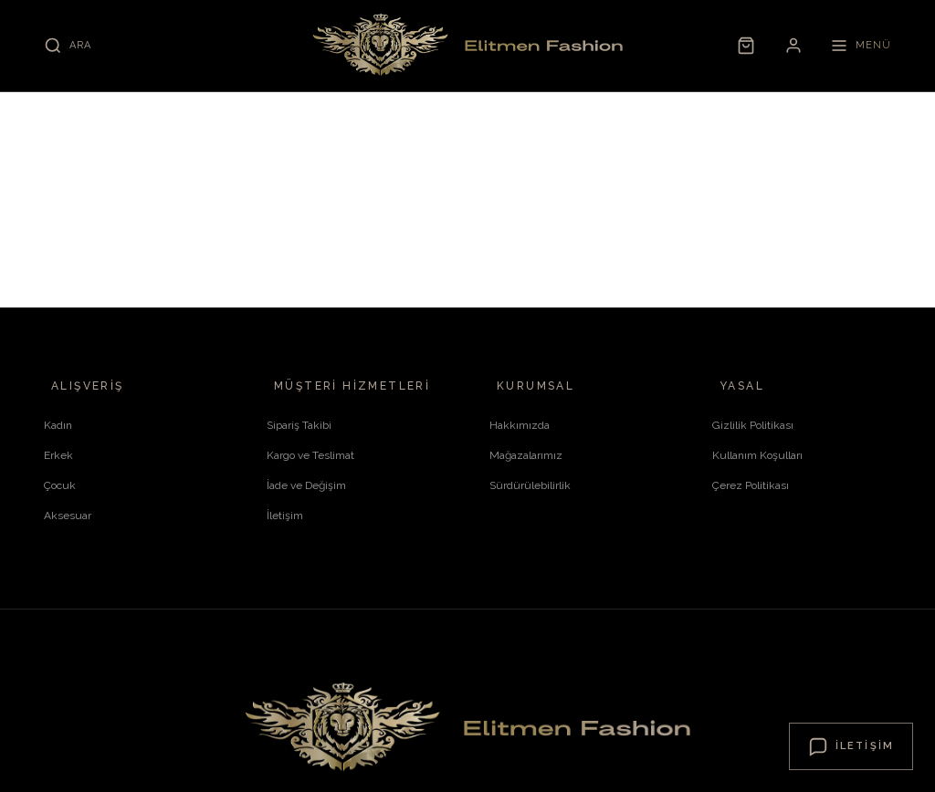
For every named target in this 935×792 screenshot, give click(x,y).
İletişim (285, 515)
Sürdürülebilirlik (530, 485)
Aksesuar (67, 515)
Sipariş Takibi (299, 425)
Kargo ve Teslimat (310, 455)
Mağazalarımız (525, 455)
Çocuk (60, 485)
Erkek (58, 455)
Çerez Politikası (750, 485)
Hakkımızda (519, 425)
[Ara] (68, 45)
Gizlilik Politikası (752, 425)
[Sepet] (746, 45)
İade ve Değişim (306, 485)
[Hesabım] (793, 45)
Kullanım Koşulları (757, 455)
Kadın (58, 425)
